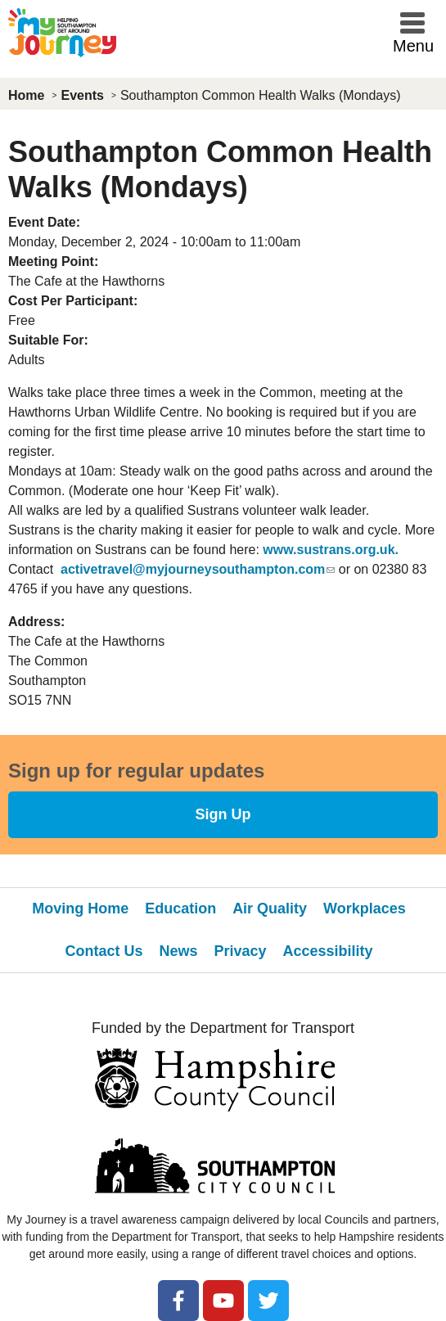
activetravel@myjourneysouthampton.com (198, 569)
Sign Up (223, 814)
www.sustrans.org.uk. (331, 550)
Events (82, 95)
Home (26, 95)
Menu (413, 46)
